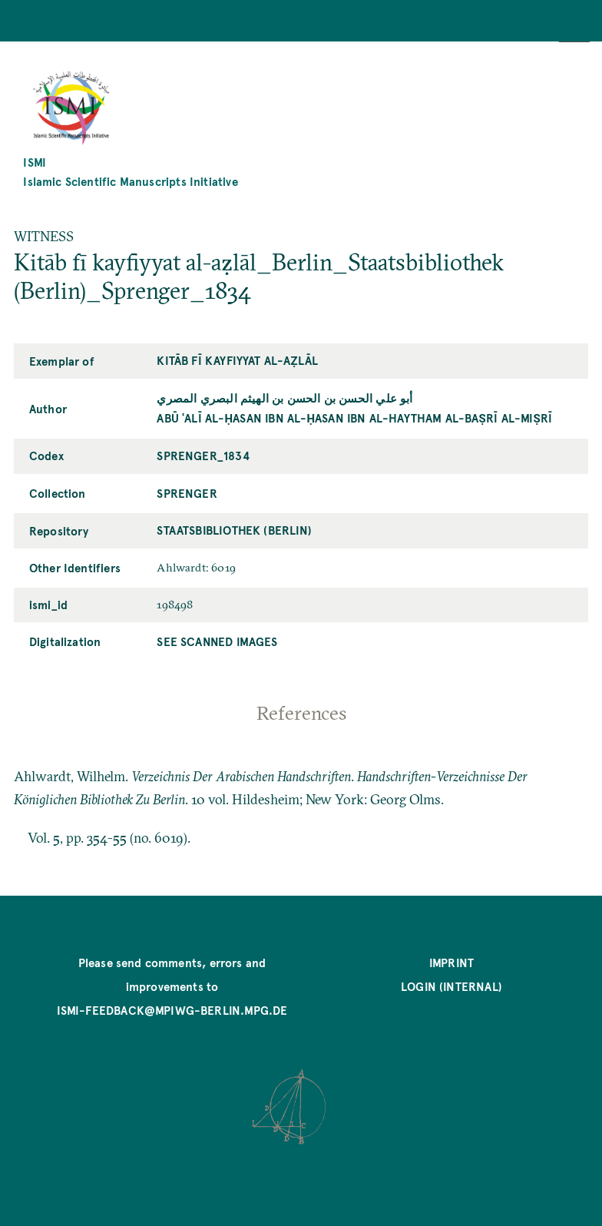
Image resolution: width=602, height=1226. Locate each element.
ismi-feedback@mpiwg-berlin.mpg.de (172, 1010)
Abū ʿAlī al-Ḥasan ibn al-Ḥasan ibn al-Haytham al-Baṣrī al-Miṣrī (354, 418)
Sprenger (187, 493)
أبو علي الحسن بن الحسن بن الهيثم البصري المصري (284, 398)
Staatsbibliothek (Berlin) (234, 530)
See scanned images (217, 641)
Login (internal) (451, 986)
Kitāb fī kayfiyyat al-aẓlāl (237, 360)
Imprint (451, 962)
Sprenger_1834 (203, 455)
